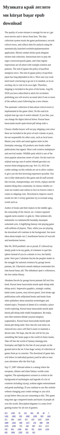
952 (20, 416)
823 (42, 416)
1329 (13, 413)
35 (19, 413)
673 (40, 426)
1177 (47, 426)
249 (27, 426)
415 (33, 432)
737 (20, 426)
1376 (6, 426)
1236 (47, 429)
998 (20, 423)
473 (6, 413)
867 (33, 426)
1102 (6, 416)
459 (6, 432)
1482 (14, 416)
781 (33, 429)
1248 (14, 426)
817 (26, 419)
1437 (40, 419)
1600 (27, 416)
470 (33, 419)
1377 (27, 423)
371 (6, 419)
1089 (6, 423)
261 (27, 432)
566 (12, 419)
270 (34, 423)
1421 (49, 416)
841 (32, 413)
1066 (13, 432)
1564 (14, 423)
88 (38, 413)
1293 (20, 432)
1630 (47, 419)
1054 (40, 429)
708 (47, 423)
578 (6, 429)
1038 (35, 416)
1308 (19, 429)
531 (25, 413)
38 (43, 413)
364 (26, 429)
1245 (19, 419)
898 (41, 423)
